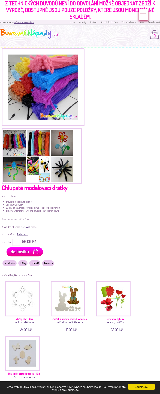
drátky (23, 263)
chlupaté (35, 263)
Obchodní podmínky (109, 22)
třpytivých (25, 226)
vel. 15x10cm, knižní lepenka (70, 306)
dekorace (48, 263)
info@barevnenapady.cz (24, 22)
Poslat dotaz (22, 234)
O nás (142, 22)
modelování (9, 263)
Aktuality (82, 22)
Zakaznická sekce (129, 22)
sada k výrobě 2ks (116, 306)
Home (72, 22)
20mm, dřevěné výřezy (25, 361)
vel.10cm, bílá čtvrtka (25, 306)
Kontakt (93, 22)
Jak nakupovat (154, 22)
